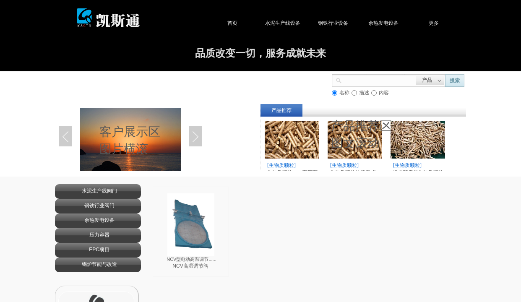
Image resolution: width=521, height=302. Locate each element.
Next (195, 136)
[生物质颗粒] (281, 165)
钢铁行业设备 (337, 23)
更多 (438, 23)
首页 (237, 23)
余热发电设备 (388, 23)
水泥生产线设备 (287, 23)
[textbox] (379, 79)
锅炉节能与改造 (99, 264)
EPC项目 (99, 250)
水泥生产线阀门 (99, 191)
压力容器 (99, 235)
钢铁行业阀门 (99, 205)
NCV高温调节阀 (190, 266)
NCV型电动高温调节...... (191, 259)
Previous (65, 136)
